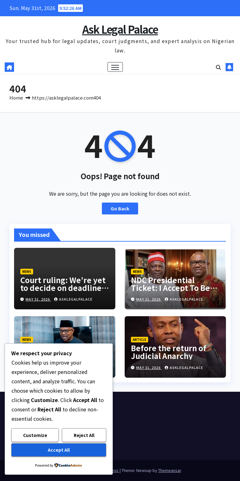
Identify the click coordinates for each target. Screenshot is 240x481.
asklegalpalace (73, 299)
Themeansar (169, 470)
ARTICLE (139, 339)
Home (16, 97)
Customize (35, 435)
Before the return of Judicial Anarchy (168, 351)
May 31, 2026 (38, 299)
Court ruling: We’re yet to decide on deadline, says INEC (63, 287)
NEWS (26, 271)
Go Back (120, 208)
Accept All (59, 450)
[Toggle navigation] (115, 67)
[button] (218, 67)
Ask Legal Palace (120, 29)
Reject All (84, 435)
